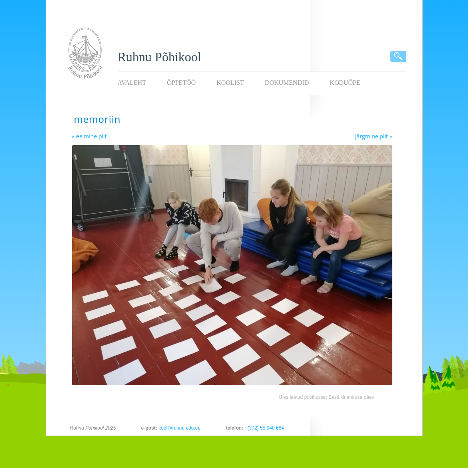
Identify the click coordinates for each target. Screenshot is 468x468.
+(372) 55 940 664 (264, 428)
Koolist (230, 82)
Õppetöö (181, 82)
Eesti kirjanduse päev (351, 397)
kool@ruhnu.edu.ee (180, 428)
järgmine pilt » (373, 136)
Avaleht (132, 82)
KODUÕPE (345, 82)
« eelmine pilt (89, 136)
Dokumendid (287, 82)
